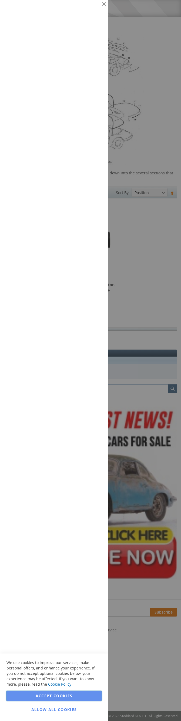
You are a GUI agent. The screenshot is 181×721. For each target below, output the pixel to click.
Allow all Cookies (54, 709)
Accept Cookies (54, 695)
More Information (86, 41)
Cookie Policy (59, 684)
